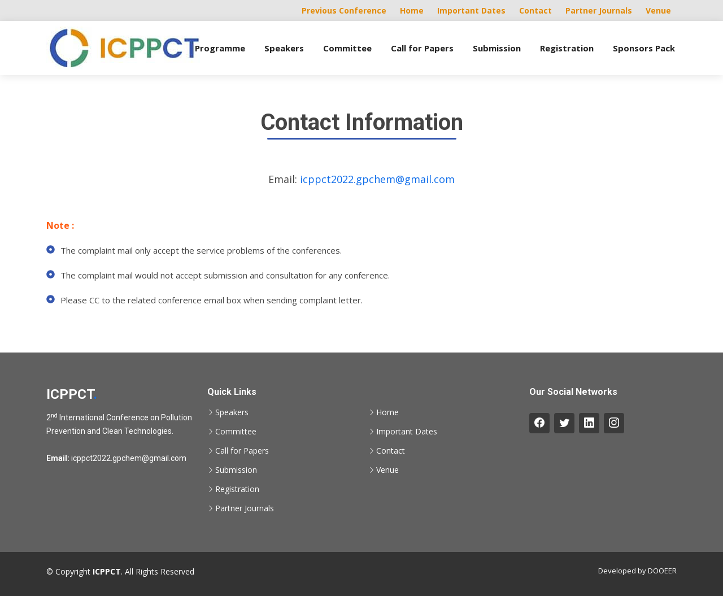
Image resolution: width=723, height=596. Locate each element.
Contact (535, 10)
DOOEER (662, 570)
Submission (497, 48)
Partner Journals (598, 10)
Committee (347, 48)
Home (412, 10)
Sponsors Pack (644, 48)
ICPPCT (71, 394)
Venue (658, 10)
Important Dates (471, 10)
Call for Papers (422, 48)
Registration (567, 48)
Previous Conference (344, 10)
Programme (220, 48)
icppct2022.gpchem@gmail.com (377, 179)
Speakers (284, 48)
